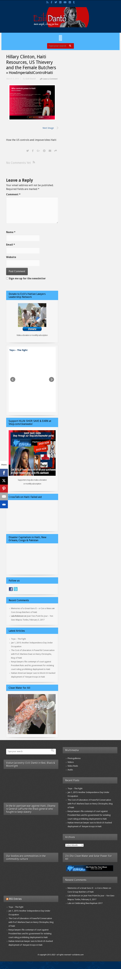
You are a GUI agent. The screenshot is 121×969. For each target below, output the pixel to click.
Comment (13, 194)
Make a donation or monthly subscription (32, 335)
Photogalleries (74, 758)
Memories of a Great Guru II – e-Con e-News (31, 608)
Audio (70, 770)
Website (11, 257)
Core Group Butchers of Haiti (24, 612)
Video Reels (73, 766)
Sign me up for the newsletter (26, 278)
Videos (71, 762)
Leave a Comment (50, 79)
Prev (12, 379)
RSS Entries (15, 898)
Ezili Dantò (30, 79)
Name (10, 232)
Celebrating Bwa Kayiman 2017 (88, 903)
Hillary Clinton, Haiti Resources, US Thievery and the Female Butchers (31, 62)
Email (10, 244)
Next (51, 379)
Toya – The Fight (18, 350)
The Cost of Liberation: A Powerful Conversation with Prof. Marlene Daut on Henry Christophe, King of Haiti (33, 654)
